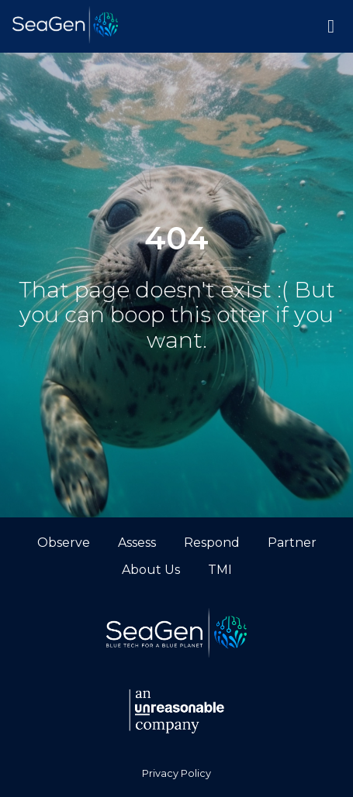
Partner (292, 542)
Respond (212, 542)
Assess (137, 542)
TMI (220, 569)
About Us (151, 569)
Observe (63, 542)
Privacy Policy (176, 773)
